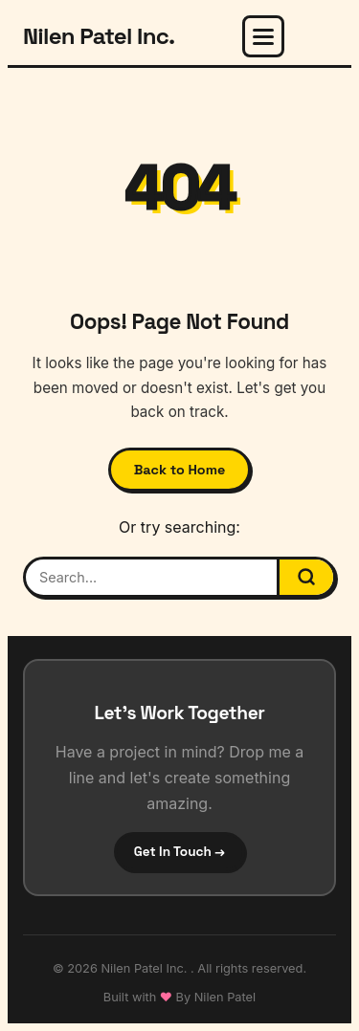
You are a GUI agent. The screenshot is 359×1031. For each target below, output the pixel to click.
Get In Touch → (179, 852)
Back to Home (180, 469)
